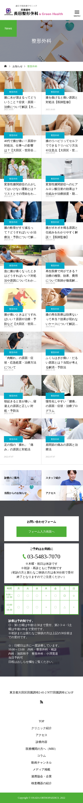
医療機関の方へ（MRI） (41, 748)
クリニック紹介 (41, 728)
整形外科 (13, 92)
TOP (41, 721)
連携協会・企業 (41, 776)
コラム (41, 755)
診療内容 (41, 742)
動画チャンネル (41, 762)
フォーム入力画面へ (41, 531)
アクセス (41, 735)
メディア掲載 (41, 769)
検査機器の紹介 (41, 783)
